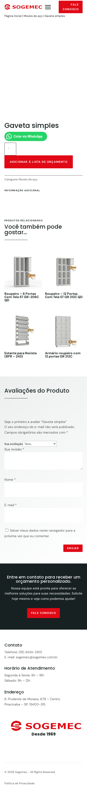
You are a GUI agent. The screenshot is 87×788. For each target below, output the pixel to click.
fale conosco (43, 613)
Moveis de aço (33, 16)
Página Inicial (13, 16)
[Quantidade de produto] (10, 149)
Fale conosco (71, 7)
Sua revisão (14, 449)
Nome (10, 479)
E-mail (10, 505)
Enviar (73, 548)
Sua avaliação (13, 444)
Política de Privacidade (19, 783)
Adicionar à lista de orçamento (39, 162)
